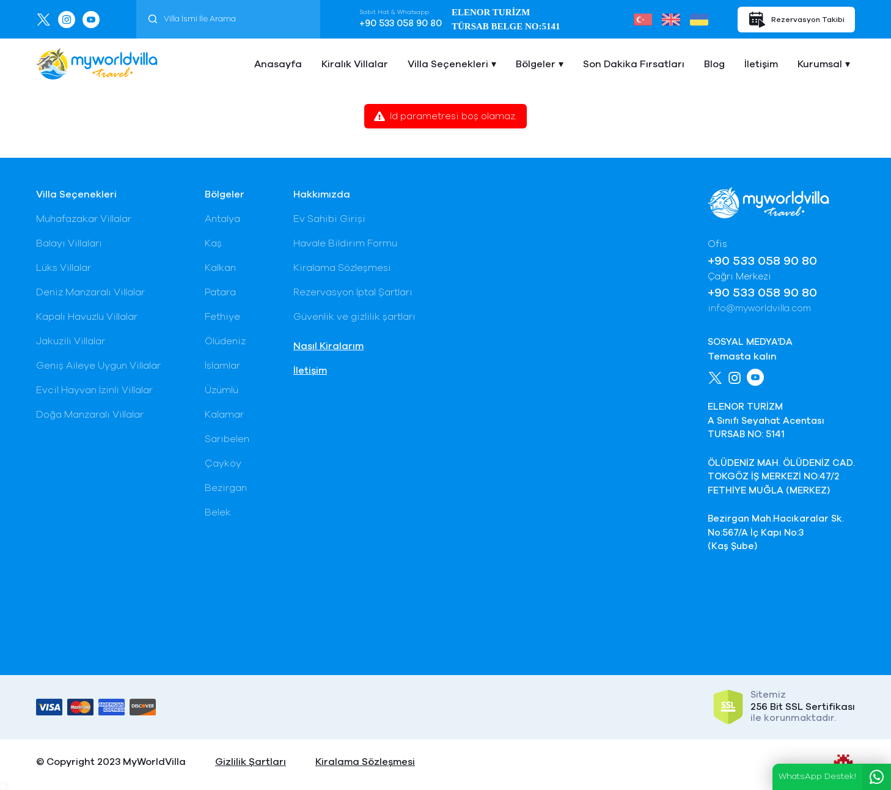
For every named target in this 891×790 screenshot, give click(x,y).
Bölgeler (536, 64)
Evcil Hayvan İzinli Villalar (94, 390)
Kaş (213, 243)
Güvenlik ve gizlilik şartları (354, 317)
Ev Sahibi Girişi (329, 219)
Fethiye (222, 317)
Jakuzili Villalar (70, 341)
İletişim (761, 64)
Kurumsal (820, 64)
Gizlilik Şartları (250, 762)
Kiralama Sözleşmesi (342, 268)
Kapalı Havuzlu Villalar (87, 317)
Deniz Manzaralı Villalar (90, 292)
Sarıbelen (227, 439)
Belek (218, 512)
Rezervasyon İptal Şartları (353, 292)
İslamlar (222, 366)
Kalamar (224, 414)
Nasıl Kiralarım (328, 346)
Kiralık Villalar (354, 64)
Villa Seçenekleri (448, 64)
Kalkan (220, 268)
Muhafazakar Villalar (83, 219)
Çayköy (223, 463)
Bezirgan (226, 488)
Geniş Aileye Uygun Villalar (98, 366)
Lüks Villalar (63, 268)
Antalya (222, 219)
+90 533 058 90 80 (400, 23)
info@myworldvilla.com (759, 308)
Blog (714, 64)
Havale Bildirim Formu (345, 243)
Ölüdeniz (225, 341)
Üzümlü (221, 390)
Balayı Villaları (69, 243)
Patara (220, 292)
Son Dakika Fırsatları (633, 64)
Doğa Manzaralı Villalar (90, 414)
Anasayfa (278, 64)
